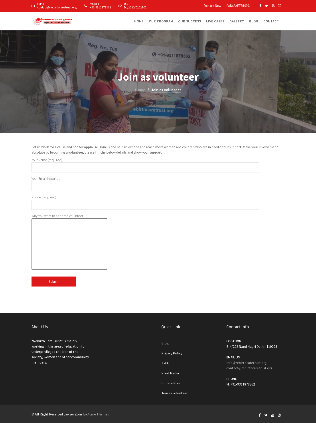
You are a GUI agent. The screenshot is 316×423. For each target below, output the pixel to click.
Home (139, 21)
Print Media (170, 373)
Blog (253, 21)
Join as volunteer (175, 392)
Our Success (189, 21)
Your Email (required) (145, 182)
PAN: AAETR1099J (238, 6)
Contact (271, 21)
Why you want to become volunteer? (69, 242)
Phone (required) (145, 201)
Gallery (236, 21)
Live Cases (215, 21)
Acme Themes (98, 414)
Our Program (161, 21)
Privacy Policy (172, 353)
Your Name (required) (145, 164)
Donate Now (212, 6)
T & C (166, 363)
